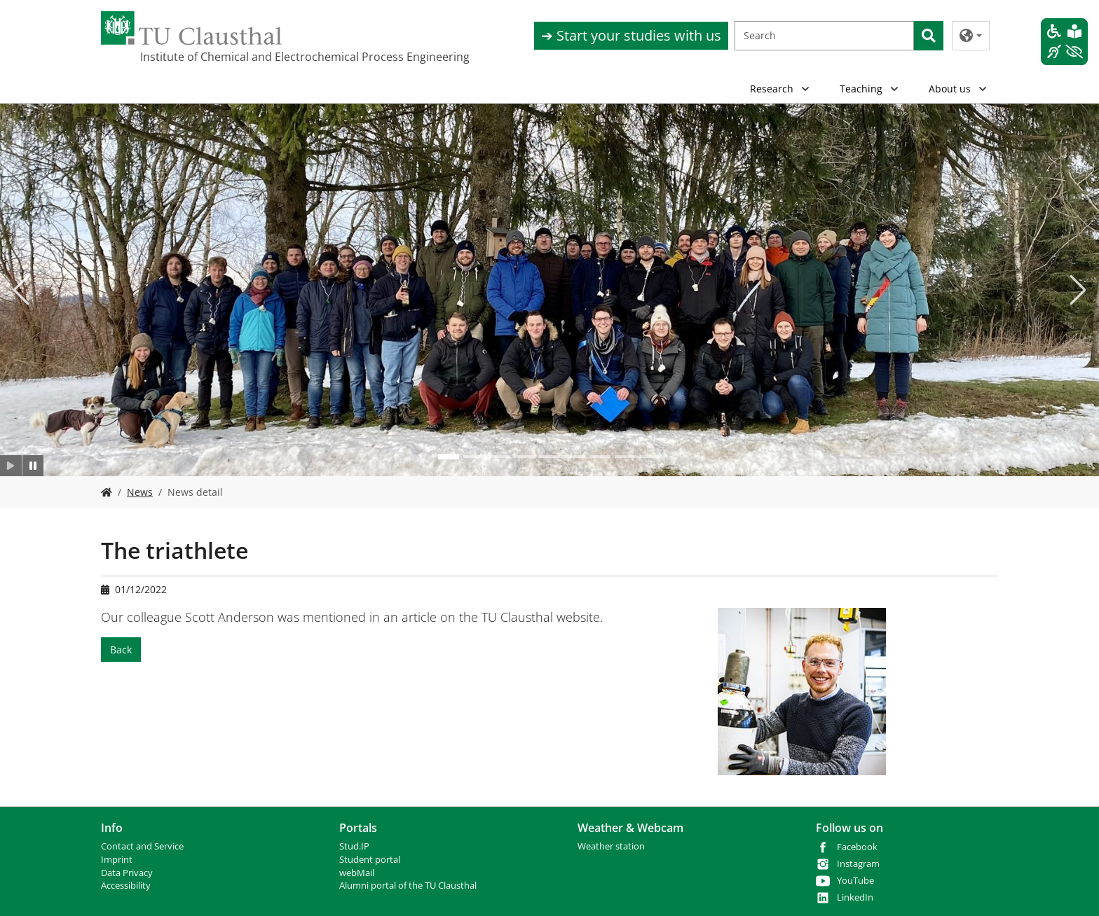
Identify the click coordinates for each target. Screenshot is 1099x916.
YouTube (855, 881)
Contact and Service (142, 846)
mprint (118, 860)
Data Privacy (127, 873)
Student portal (369, 860)
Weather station (611, 846)
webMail (356, 873)
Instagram (858, 864)
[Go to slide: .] (448, 456)
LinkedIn (855, 897)
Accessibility (126, 885)
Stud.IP (354, 846)
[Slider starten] (11, 465)
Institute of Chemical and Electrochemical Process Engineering (210, 56)
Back (121, 649)
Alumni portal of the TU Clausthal (408, 885)
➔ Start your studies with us (631, 35)
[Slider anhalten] (33, 465)
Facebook (857, 847)
